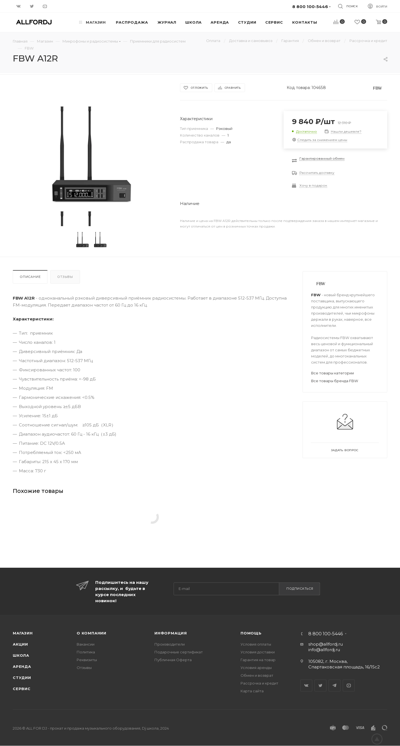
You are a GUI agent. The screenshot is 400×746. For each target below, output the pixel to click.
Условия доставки (258, 652)
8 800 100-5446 (325, 634)
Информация (170, 633)
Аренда (22, 666)
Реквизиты (87, 660)
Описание (30, 277)
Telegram (335, 685)
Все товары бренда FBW (334, 381)
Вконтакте (306, 685)
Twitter (320, 685)
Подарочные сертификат (178, 652)
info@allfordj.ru (324, 649)
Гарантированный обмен (321, 158)
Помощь (251, 633)
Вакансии (85, 644)
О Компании (91, 633)
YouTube (349, 685)
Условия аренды (256, 667)
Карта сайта (252, 691)
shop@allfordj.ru (325, 644)
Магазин (23, 633)
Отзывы (65, 277)
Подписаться (299, 589)
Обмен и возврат (257, 675)
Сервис (22, 688)
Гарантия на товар (258, 660)
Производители (169, 644)
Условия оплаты (256, 644)
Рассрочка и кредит (259, 683)
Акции (20, 644)
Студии (22, 677)
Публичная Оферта (173, 660)
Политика (86, 652)
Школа (21, 655)
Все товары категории (332, 373)
